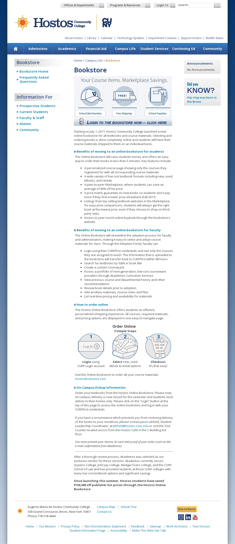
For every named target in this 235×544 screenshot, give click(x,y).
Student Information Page (87, 530)
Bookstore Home (34, 71)
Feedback (138, 526)
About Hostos (74, 38)
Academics (67, 48)
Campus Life (125, 48)
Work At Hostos (176, 526)
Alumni (25, 124)
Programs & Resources (130, 5)
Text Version (201, 526)
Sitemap (155, 526)
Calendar (107, 38)
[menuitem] (15, 48)
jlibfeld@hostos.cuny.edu (130, 426)
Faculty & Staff (32, 118)
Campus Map (106, 507)
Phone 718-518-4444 (42, 516)
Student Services (154, 48)
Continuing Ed (183, 48)
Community (212, 48)
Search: (183, 5)
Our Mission (47, 526)
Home (78, 60)
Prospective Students (38, 106)
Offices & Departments (84, 5)
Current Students (34, 112)
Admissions (38, 48)
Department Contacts (162, 38)
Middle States (214, 38)
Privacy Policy (70, 526)
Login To (166, 5)
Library (91, 38)
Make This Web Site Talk (149, 530)
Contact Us (104, 512)
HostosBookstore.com (90, 379)
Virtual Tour (129, 507)
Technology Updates (130, 38)
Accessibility (118, 530)
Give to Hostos (187, 509)
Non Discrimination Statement (105, 526)
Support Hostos (191, 38)
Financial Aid (96, 48)
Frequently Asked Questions (34, 79)
